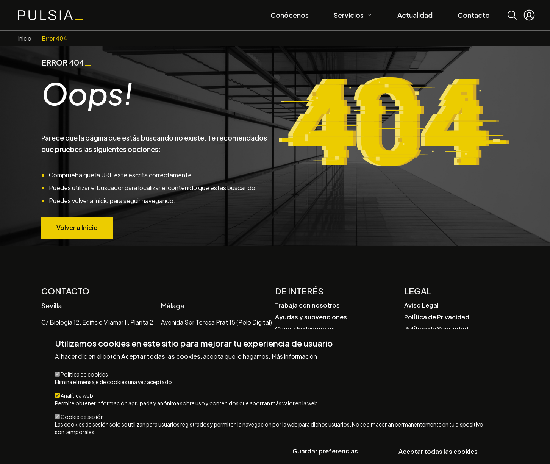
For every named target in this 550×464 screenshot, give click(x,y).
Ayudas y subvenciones (311, 317)
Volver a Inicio (77, 227)
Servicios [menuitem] (350, 13)
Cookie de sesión (82, 416)
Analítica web (77, 395)
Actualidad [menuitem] (415, 15)
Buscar (512, 9)
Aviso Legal (421, 305)
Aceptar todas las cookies (438, 451)
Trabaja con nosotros (307, 305)
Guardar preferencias (325, 451)
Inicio (24, 38)
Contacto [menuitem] (474, 15)
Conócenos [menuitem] (289, 15)
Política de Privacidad (436, 317)
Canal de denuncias (305, 329)
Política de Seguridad (436, 329)
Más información (294, 356)
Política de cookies (84, 374)
